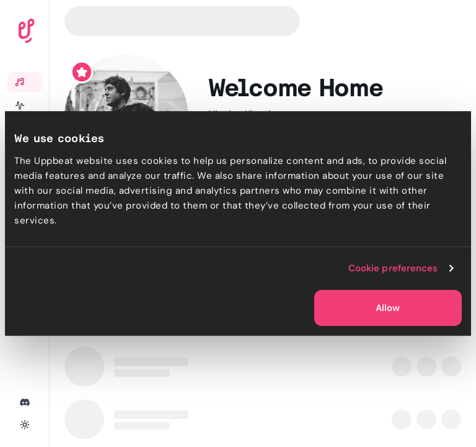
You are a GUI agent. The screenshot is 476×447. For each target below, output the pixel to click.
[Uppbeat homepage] (61, 33)
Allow (388, 308)
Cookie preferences (393, 268)
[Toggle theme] (25, 425)
